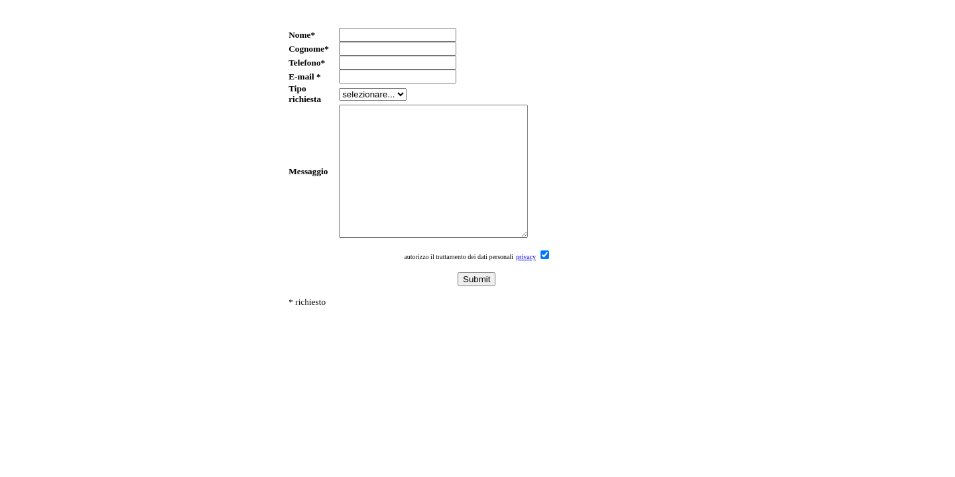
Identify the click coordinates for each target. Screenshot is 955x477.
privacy (526, 282)
